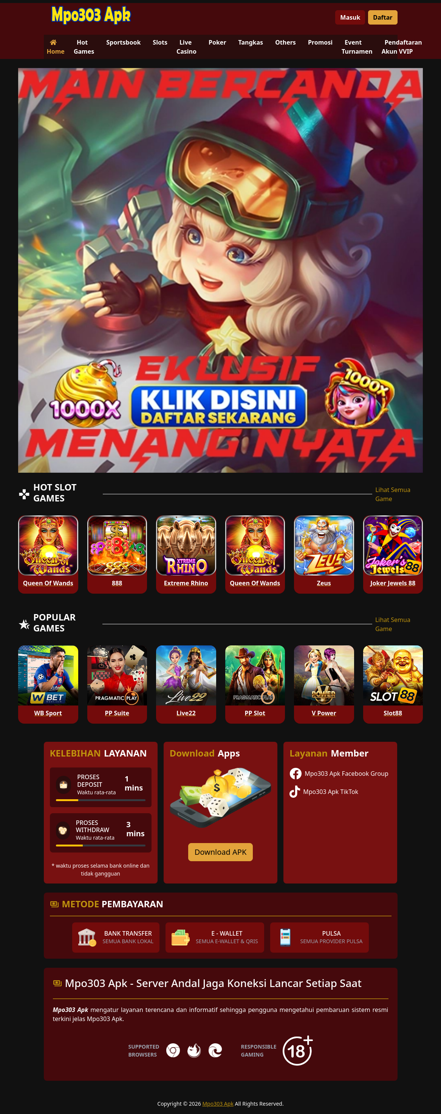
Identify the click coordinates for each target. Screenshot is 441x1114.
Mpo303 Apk (217, 1103)
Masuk (350, 17)
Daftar (382, 17)
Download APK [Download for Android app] (221, 852)
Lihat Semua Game (392, 494)
